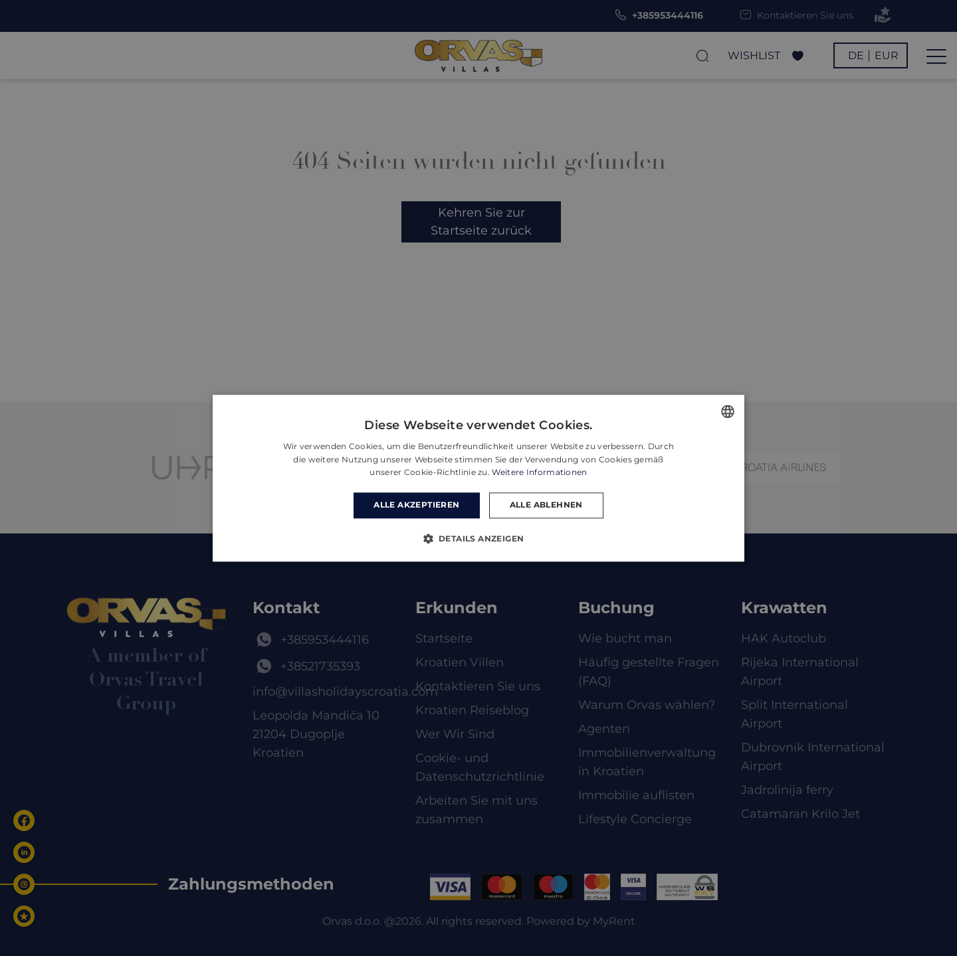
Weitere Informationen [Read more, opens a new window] (539, 473)
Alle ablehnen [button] (546, 505)
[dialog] (478, 478)
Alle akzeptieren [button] (416, 505)
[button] (478, 538)
